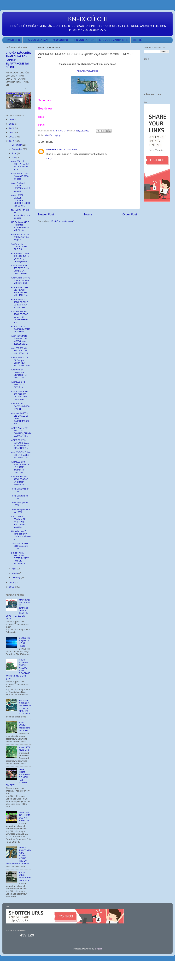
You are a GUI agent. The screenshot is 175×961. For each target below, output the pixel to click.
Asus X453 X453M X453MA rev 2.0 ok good (20, 237)
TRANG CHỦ (13, 40)
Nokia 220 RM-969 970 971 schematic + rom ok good (20, 214)
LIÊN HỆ (137, 40)
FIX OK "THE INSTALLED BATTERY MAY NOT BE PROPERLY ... (20, 558)
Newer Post (46, 214)
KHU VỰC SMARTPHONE (113, 40)
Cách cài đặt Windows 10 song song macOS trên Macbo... (18, 521)
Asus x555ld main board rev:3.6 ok (24, 726)
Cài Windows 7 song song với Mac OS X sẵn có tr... (21, 535)
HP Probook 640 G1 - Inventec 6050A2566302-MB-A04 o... (21, 226)
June (14, 153)
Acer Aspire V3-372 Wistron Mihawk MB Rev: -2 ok (20, 280)
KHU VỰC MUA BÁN (36, 40)
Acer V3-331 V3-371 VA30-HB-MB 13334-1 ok (20, 351)
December (17, 145)
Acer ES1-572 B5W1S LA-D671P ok (18, 384)
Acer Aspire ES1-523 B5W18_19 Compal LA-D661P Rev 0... (20, 269)
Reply (49, 158)
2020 (12, 132)
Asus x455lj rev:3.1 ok (24, 748)
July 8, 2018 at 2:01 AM (68, 149)
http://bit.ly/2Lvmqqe (87, 71)
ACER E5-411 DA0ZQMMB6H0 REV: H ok (20, 329)
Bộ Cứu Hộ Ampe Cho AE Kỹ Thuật (24, 642)
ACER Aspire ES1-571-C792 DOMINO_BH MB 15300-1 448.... (21, 432)
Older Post (129, 214)
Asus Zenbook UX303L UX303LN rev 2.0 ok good (20, 187)
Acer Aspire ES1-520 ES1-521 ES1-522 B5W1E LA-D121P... (20, 395)
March (15, 573)
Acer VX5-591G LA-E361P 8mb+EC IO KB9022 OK (20, 455)
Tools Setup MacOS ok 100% (20, 510)
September (17, 149)
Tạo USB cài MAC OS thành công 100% (20, 546)
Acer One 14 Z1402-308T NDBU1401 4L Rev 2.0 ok (19, 373)
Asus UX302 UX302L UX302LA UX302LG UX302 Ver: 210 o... (20, 200)
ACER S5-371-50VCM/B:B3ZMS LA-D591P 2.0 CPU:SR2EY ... (20, 444)
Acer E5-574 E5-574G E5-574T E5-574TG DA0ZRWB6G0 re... (19, 316)
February (16, 577)
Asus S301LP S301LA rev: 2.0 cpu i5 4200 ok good (20, 165)
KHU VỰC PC (60, 40)
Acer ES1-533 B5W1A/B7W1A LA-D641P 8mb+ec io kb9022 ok (20, 467)
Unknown (51, 149)
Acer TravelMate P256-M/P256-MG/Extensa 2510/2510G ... (19, 340)
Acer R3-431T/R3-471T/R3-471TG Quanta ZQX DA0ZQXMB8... (20, 257)
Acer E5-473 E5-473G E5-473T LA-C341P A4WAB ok (19, 480)
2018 (12, 141)
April (14, 569)
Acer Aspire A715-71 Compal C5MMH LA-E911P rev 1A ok (20, 361)
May (14, 157)
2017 (12, 582)
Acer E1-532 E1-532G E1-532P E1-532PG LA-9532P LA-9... (19, 303)
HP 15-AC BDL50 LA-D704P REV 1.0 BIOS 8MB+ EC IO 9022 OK (25, 707)
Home (88, 214)
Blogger (98, 949)
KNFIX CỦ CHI (87, 19)
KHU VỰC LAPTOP (83, 40)
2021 (12, 128)
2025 (12, 119)
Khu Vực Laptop (52, 135)
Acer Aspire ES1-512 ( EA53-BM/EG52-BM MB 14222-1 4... (20, 291)
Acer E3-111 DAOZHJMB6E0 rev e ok (20, 406)
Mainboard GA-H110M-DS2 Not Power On (25, 816)
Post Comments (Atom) (63, 221)
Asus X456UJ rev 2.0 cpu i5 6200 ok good (20, 176)
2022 (12, 124)
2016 (12, 587)
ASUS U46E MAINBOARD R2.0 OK (19, 246)
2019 (12, 136)
